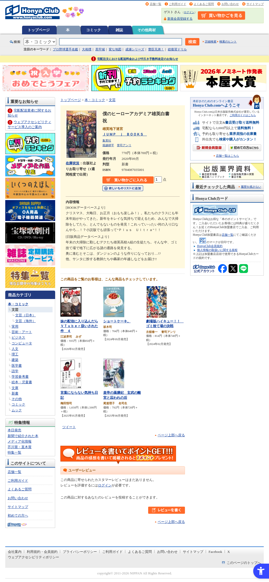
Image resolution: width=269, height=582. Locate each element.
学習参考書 (20, 377)
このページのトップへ (244, 563)
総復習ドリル (177, 49)
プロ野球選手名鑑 (65, 49)
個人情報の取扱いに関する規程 (217, 249)
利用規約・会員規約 (42, 552)
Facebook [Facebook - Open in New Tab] (215, 552)
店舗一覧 (155, 4)
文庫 (15, 388)
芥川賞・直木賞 (20, 447)
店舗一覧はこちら (227, 155)
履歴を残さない (251, 186)
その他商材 (146, 30)
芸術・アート (22, 332)
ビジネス (18, 337)
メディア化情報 (20, 441)
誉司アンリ (124, 145)
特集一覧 (14, 452)
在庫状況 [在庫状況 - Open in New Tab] (72, 163)
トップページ (39, 30)
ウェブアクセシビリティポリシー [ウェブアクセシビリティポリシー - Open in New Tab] (33, 557)
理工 (15, 354)
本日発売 (14, 430)
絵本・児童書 (22, 382)
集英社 (106, 140)
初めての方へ (18, 515)
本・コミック (18, 304)
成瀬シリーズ (134, 49)
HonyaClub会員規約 (210, 246)
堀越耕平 (108, 145)
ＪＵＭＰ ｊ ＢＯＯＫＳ (124, 134)
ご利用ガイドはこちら (243, 115)
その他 (17, 399)
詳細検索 (210, 41)
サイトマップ (255, 4)
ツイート (69, 427)
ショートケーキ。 (117, 321)
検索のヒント (228, 41)
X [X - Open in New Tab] (228, 552)
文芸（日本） (25, 315)
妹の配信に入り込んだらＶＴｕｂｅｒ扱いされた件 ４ (79, 326)
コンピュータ (22, 343)
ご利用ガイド (177, 4)
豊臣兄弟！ (156, 49)
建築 (15, 360)
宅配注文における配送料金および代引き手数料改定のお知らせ (137, 58)
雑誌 (119, 30)
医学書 (17, 366)
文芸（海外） (25, 321)
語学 (15, 371)
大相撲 (86, 49)
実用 (15, 326)
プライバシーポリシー (80, 552)
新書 (15, 393)
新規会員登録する (180, 18)
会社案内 (15, 552)
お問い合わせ (230, 4)
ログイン (189, 12)
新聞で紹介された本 (23, 436)
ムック (17, 410)
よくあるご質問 (204, 4)
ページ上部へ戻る (171, 435)
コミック (93, 30)
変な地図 (115, 49)
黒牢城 (100, 49)
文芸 (15, 310)
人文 (15, 349)
